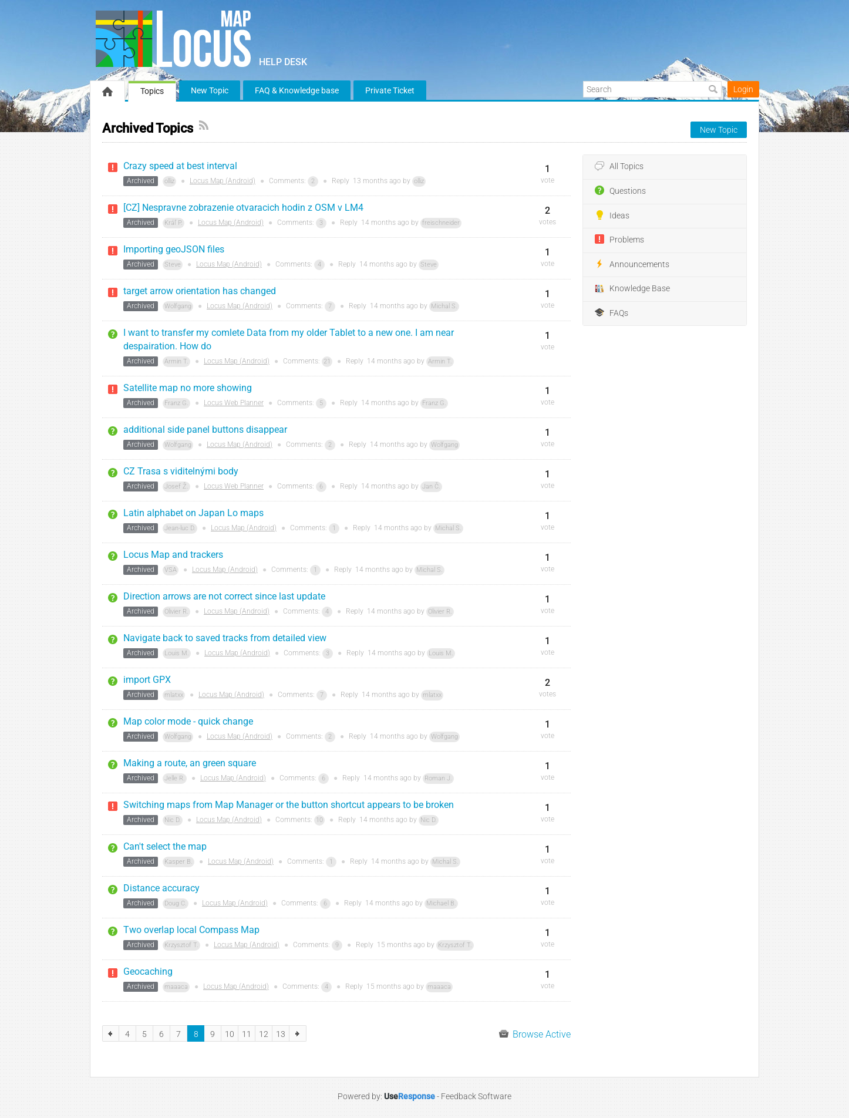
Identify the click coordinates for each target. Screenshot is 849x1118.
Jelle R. (174, 778)
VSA (170, 570)
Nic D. (172, 820)
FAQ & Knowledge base (297, 90)
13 (280, 1034)
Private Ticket (390, 90)
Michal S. (444, 306)
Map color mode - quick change (188, 721)
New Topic (209, 90)
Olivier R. (176, 611)
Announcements (632, 264)
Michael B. (441, 903)
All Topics (619, 166)
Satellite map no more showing (187, 387)
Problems (619, 239)
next (297, 1033)
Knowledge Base (632, 289)
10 (319, 820)
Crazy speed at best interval (180, 165)
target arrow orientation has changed (199, 291)
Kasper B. (178, 862)
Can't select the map (165, 846)
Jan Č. (431, 486)
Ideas (612, 215)
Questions (620, 191)
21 (327, 361)
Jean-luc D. (180, 528)
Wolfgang (177, 306)
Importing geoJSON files (173, 249)
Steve (172, 264)
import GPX (147, 679)
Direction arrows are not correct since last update (224, 596)
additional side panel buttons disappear (205, 429)
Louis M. (176, 653)
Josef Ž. (176, 486)
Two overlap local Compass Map (191, 929)
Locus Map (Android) (222, 181)
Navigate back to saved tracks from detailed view (224, 638)
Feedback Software (476, 1096)
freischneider (441, 223)
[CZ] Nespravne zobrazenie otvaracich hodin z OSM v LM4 (243, 207)
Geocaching (148, 971)
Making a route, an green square (189, 763)
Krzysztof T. (181, 945)
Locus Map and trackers (173, 554)
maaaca (176, 987)
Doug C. (175, 903)
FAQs (611, 313)
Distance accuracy (161, 888)
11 (246, 1034)
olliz (169, 181)
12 (263, 1034)
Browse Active (535, 1034)
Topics (152, 91)
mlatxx (173, 695)
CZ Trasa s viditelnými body (180, 471)
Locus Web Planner (234, 403)
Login (743, 89)
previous (110, 1033)
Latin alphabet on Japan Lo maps (193, 512)
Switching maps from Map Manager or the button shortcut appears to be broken (288, 804)
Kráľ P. (173, 223)
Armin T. (176, 361)
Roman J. (438, 778)
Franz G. (176, 403)
